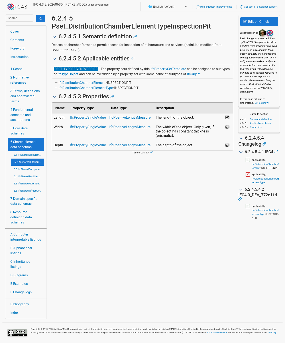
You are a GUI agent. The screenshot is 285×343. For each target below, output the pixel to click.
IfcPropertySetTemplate (168, 69)
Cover (14, 31)
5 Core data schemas (19, 130)
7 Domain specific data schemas (23, 201)
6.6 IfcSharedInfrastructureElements (29, 190)
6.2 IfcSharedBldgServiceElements (29, 161)
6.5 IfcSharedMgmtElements (29, 183)
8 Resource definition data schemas (21, 217)
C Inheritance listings (20, 264)
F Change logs (21, 292)
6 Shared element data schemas (23, 144)
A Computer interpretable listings (25, 237)
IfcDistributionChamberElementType (86, 88)
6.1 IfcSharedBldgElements (29, 154)
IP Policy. (272, 332)
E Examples (19, 284)
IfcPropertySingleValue (88, 117)
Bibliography (19, 304)
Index (14, 313)
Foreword (17, 48)
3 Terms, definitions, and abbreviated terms (25, 96)
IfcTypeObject (68, 74)
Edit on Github (256, 22)
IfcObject (194, 74)
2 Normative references (19, 80)
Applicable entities (260, 123)
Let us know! (262, 102)
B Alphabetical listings (21, 250)
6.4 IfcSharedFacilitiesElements (29, 176)
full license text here (217, 332)
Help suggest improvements (214, 6)
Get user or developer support (258, 6)
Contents (17, 40)
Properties (255, 127)
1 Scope (16, 69)
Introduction (19, 57)
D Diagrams (19, 275)
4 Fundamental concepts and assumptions (21, 115)
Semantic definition (260, 119)
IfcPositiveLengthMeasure (130, 117)
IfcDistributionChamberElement (82, 83)
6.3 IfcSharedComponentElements (29, 169)
